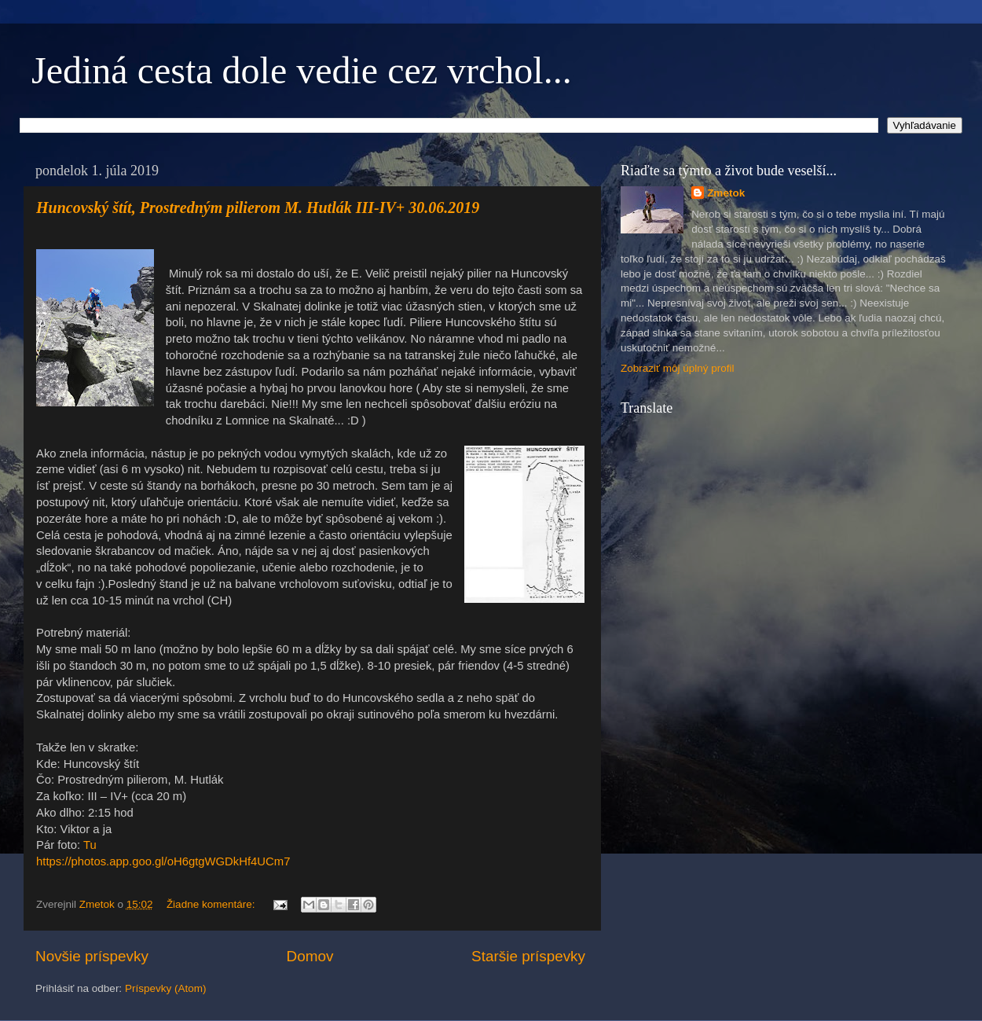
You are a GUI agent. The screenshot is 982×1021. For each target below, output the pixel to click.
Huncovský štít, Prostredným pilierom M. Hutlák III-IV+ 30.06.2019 (257, 207)
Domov (310, 956)
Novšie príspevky (91, 956)
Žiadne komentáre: (212, 904)
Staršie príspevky (528, 956)
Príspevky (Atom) (166, 988)
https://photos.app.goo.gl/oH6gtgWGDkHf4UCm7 (163, 861)
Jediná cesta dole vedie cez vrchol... (301, 70)
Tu (90, 845)
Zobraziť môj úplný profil (678, 368)
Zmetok (726, 193)
